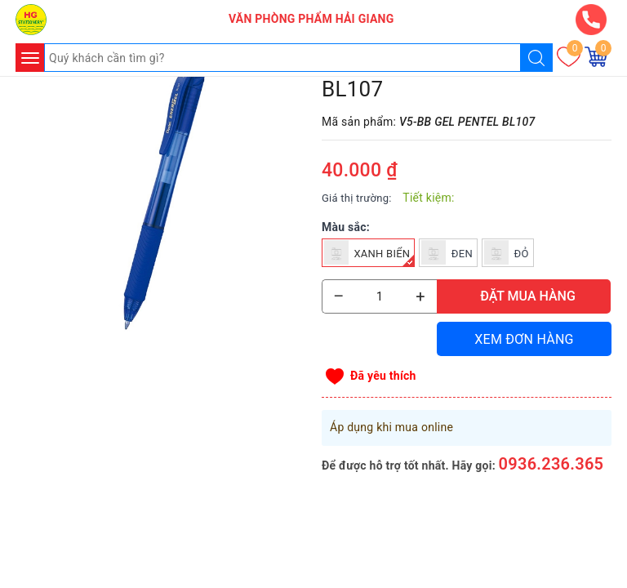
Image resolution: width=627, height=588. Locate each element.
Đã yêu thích (383, 375)
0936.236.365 (551, 464)
